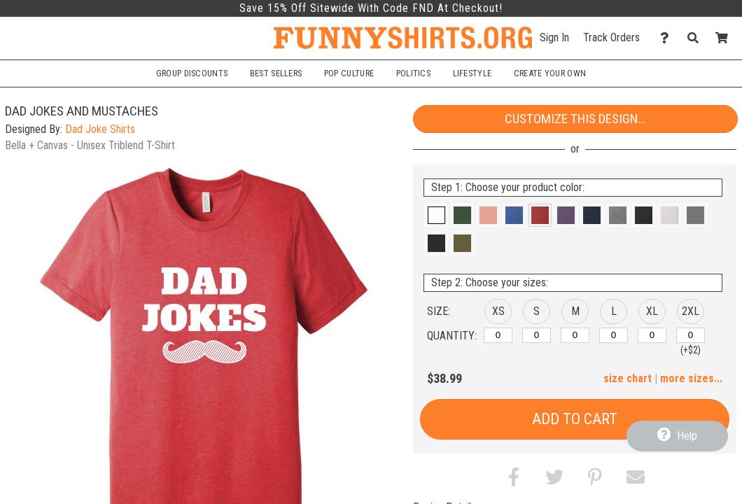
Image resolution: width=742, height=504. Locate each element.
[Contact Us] (668, 38)
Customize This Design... (575, 119)
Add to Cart (574, 419)
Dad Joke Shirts (100, 129)
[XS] (498, 335)
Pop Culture (349, 73)
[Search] (696, 38)
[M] (575, 335)
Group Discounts (192, 73)
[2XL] (690, 335)
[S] (536, 335)
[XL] (652, 335)
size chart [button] (627, 378)
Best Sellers (276, 73)
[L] (613, 335)
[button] (436, 215)
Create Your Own (550, 73)
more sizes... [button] (691, 378)
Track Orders (611, 37)
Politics (413, 73)
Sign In (554, 37)
